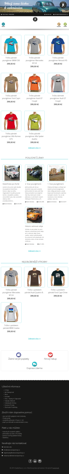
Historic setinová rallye (34, 226)
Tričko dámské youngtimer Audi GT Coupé (58, 98)
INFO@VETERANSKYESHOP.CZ (61, 14)
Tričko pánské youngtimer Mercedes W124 (34, 60)
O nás (7, 390)
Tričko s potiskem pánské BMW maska (11, 326)
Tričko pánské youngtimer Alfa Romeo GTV (11, 136)
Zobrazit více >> (34, 148)
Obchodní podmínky (11, 407)
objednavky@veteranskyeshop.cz (14, 453)
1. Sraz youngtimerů (56, 184)
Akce (6, 394)
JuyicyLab (56, 468)
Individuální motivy (10, 403)
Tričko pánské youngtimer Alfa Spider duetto (34, 136)
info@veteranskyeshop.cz (12, 450)
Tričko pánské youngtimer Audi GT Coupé (34, 98)
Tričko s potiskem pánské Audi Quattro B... (34, 291)
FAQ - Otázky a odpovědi (13, 399)
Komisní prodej (9, 405)
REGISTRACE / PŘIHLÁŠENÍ (8, 14)
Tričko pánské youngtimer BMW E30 (11, 59)
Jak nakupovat (9, 392)
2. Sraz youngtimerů (33, 184)
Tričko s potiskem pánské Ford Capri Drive (57, 291)
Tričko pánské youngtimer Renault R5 (58, 59)
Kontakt (7, 397)
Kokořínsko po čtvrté (11, 184)
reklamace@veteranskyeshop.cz (14, 456)
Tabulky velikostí (10, 401)
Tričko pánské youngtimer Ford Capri (11, 97)
